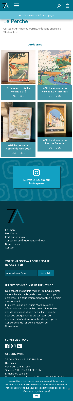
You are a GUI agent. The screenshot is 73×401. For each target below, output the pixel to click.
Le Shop (10, 230)
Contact (9, 247)
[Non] (68, 389)
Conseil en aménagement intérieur (25, 240)
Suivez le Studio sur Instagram (36, 177)
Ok (36, 396)
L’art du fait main (15, 237)
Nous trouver (12, 244)
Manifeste (11, 233)
